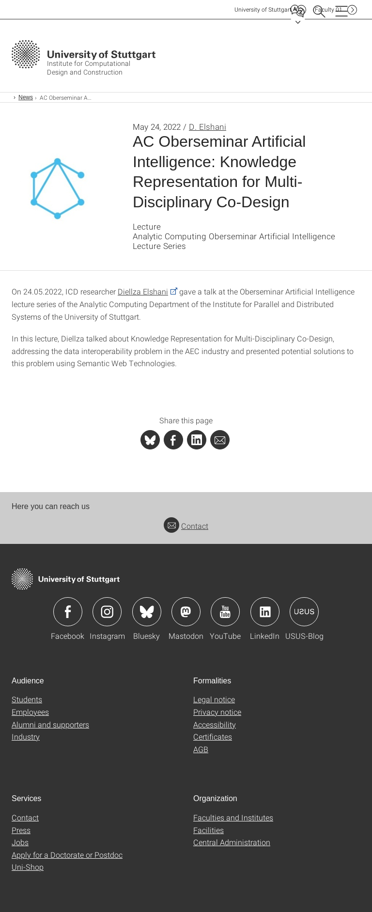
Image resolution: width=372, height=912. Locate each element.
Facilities (208, 830)
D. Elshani (207, 126)
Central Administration (231, 842)
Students (27, 699)
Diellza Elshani (143, 291)
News (25, 97)
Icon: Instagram (107, 611)
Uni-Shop (28, 867)
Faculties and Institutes (233, 817)
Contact (186, 526)
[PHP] (173, 439)
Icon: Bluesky (146, 611)
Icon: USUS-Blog (304, 611)
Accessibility (214, 724)
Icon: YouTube (225, 611)
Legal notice (214, 699)
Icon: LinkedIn (264, 611)
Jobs (20, 842)
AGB (200, 749)
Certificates (212, 736)
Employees (30, 712)
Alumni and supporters (50, 724)
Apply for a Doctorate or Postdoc (67, 855)
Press (21, 830)
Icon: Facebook (67, 611)
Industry (26, 736)
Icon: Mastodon (186, 611)
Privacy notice (217, 712)
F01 (328, 9)
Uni (263, 9)
